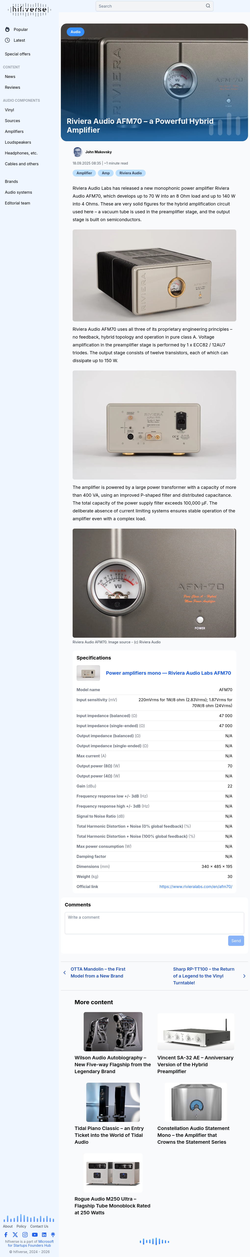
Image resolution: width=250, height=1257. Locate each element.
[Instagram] (25, 1235)
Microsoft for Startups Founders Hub (31, 1243)
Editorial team (17, 203)
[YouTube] (35, 1235)
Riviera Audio (130, 173)
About (8, 1226)
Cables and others (22, 163)
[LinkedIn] (44, 1234)
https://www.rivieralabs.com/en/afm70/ (195, 886)
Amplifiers (14, 131)
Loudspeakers (18, 142)
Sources (12, 120)
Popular (16, 29)
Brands (11, 181)
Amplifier (84, 173)
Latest (15, 40)
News (10, 76)
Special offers (17, 53)
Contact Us (39, 1226)
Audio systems (18, 192)
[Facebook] (5, 1234)
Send (236, 940)
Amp (106, 173)
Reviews (12, 87)
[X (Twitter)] (15, 1235)
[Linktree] (53, 1234)
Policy (21, 1226)
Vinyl (9, 109)
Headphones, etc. (21, 153)
